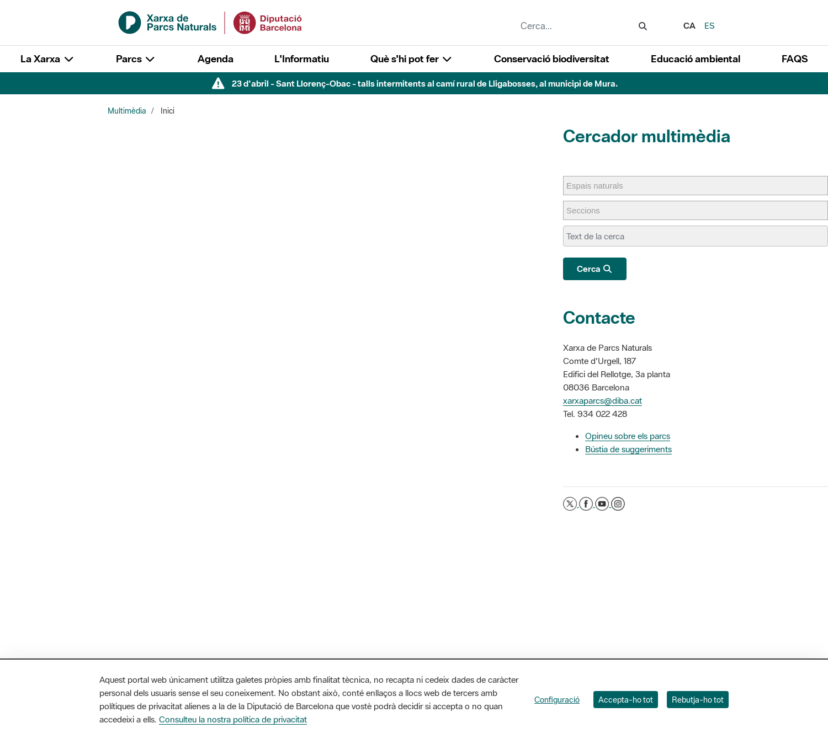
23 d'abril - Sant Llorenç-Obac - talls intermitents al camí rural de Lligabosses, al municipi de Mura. (425, 83)
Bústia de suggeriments (628, 448)
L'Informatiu (301, 58)
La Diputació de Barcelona (416, 627)
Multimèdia (127, 111)
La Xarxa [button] (47, 58)
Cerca (595, 268)
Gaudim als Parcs (525, 641)
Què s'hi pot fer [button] (411, 58)
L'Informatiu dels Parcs (533, 627)
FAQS (795, 58)
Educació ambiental (695, 58)
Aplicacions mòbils (648, 655)
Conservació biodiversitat (551, 58)
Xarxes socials (641, 641)
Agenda (215, 58)
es (709, 25)
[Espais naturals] (600, 185)
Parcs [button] (136, 58)
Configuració (557, 699)
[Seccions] (589, 210)
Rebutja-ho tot (698, 699)
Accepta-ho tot (625, 699)
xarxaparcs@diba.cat (602, 400)
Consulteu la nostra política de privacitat (233, 719)
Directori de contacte (653, 627)
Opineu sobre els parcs (627, 435)
